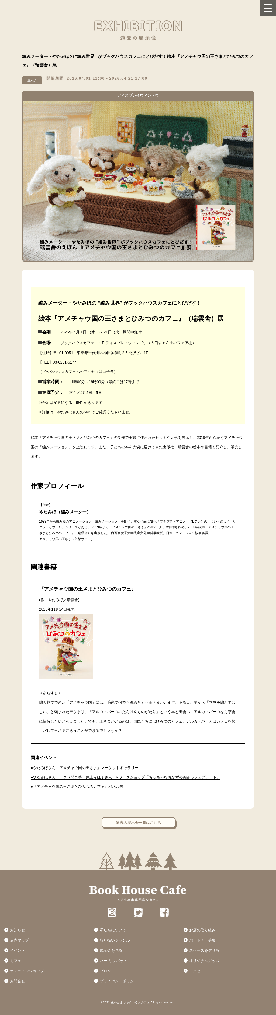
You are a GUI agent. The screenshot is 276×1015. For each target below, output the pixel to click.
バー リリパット (113, 960)
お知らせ (17, 930)
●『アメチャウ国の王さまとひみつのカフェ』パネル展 (77, 786)
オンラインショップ (27, 971)
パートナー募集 (202, 940)
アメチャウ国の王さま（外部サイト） (66, 539)
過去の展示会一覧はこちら (138, 822)
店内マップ (19, 940)
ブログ (105, 971)
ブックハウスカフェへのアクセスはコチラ (78, 371)
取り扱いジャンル (115, 940)
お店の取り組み (202, 930)
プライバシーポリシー (118, 981)
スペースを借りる (204, 950)
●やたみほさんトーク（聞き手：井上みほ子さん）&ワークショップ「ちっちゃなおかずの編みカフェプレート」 (125, 777)
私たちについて (113, 930)
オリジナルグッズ (204, 960)
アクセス (196, 971)
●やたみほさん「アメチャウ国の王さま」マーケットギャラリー (85, 768)
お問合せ (17, 981)
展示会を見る (111, 950)
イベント (17, 950)
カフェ (15, 960)
